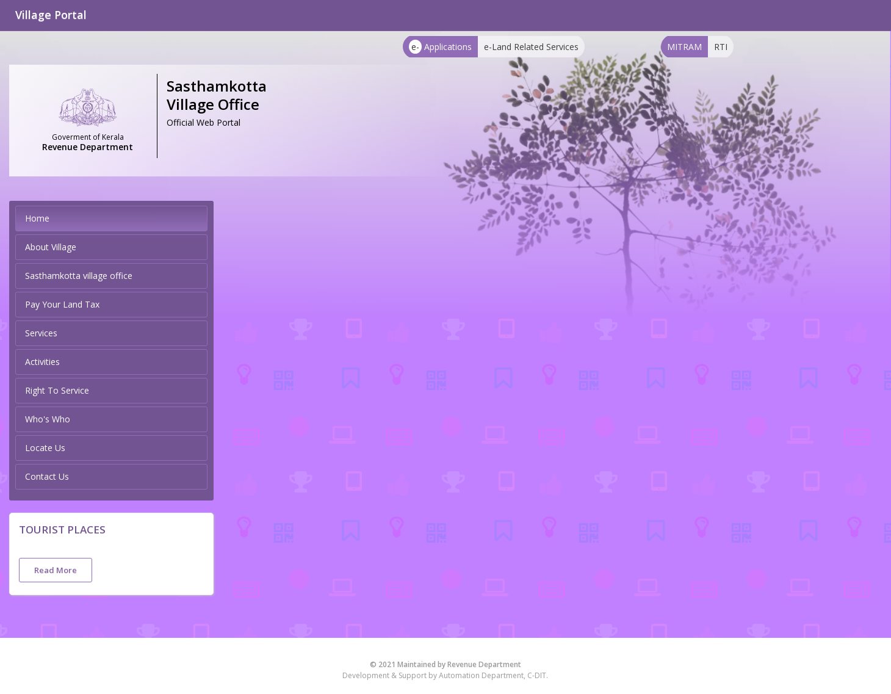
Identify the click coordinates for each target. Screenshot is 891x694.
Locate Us (45, 448)
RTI (720, 46)
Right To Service (57, 390)
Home (37, 218)
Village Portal (51, 14)
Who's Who (47, 419)
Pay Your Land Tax (62, 304)
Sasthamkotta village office (78, 275)
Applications (440, 47)
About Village (50, 247)
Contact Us (47, 476)
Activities (42, 361)
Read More (55, 570)
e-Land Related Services (531, 46)
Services (41, 333)
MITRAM (684, 46)
